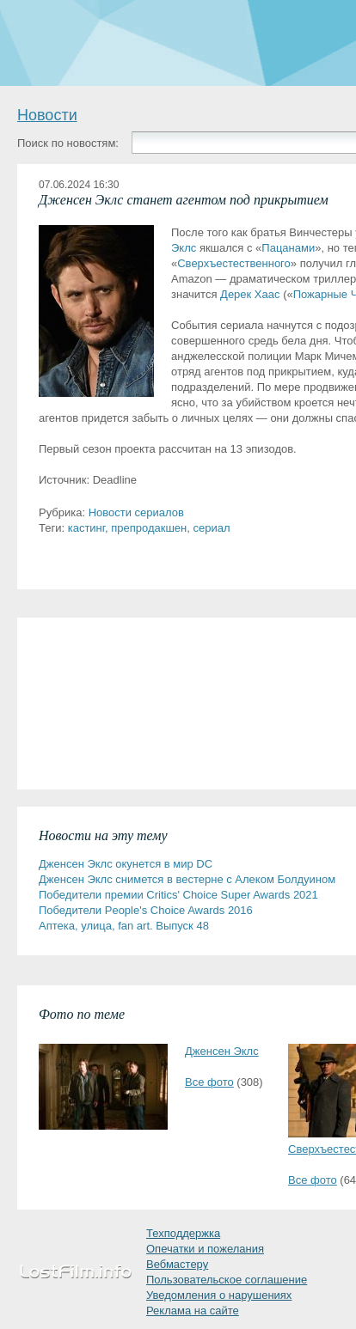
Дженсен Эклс (222, 1051)
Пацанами (288, 247)
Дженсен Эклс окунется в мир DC (125, 863)
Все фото (209, 1082)
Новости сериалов (136, 512)
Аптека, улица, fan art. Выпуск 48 (124, 925)
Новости (47, 115)
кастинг (86, 527)
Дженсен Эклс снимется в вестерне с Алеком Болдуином (187, 879)
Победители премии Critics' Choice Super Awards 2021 (178, 894)
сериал (211, 527)
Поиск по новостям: (68, 143)
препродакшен (149, 527)
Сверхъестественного (234, 263)
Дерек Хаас (249, 294)
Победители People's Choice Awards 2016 (146, 910)
